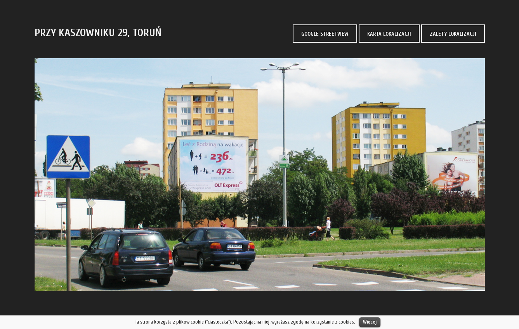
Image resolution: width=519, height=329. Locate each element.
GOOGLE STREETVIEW (325, 34)
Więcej (370, 322)
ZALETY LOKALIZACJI (453, 34)
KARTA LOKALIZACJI (389, 34)
